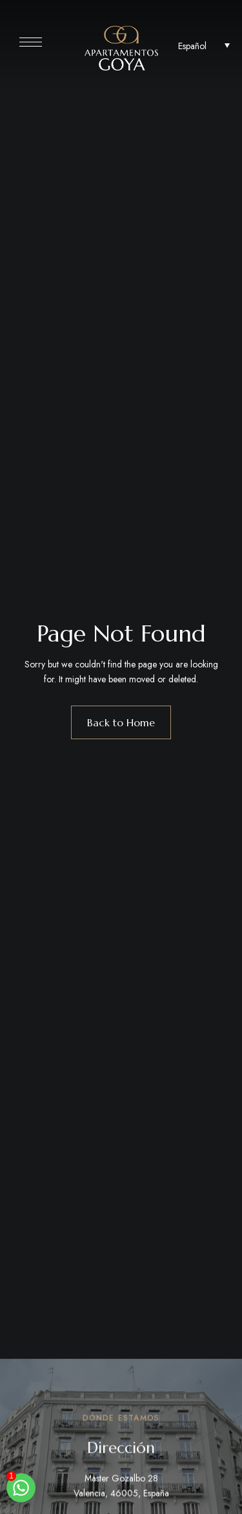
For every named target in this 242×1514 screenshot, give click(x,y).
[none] (204, 45)
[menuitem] (204, 45)
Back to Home (121, 722)
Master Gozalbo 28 (121, 1480)
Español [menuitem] (192, 45)
